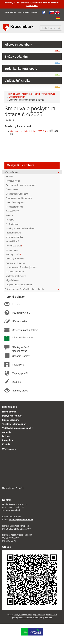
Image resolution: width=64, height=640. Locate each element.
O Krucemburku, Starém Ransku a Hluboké (32, 289)
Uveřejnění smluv (17, 97)
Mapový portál (20, 373)
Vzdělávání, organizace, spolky (17, 428)
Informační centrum (22, 337)
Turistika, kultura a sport (14, 424)
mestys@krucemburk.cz (21, 519)
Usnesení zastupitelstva (25, 330)
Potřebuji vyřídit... (21, 312)
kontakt (48, 617)
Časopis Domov (20, 356)
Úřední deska (19, 321)
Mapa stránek (23, 12)
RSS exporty (38, 617)
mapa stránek (39, 615)
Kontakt (34, 12)
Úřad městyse (48, 94)
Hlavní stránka (10, 12)
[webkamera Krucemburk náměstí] (32, 469)
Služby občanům (16, 56)
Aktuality (6, 432)
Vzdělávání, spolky (17, 80)
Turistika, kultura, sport (21, 68)
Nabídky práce (20, 390)
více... (57, 50)
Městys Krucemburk (18, 44)
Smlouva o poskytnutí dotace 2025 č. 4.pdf (30, 131)
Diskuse (16, 382)
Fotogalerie (18, 364)
